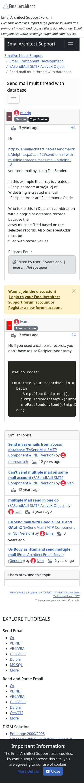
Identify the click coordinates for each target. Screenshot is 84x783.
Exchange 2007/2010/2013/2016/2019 (41, 739)
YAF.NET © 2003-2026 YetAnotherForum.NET (66, 594)
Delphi (15, 659)
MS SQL (16, 664)
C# (12, 637)
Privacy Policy (18, 592)
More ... (16, 670)
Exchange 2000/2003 (27, 733)
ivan (20, 321)
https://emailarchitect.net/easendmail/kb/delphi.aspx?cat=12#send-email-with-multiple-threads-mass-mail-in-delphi (41, 157)
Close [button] (53, 771)
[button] (34, 299)
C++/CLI (16, 712)
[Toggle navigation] (70, 44)
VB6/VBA (17, 648)
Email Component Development (36, 61)
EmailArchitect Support (31, 44)
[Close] (74, 291)
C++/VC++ (18, 653)
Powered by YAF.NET (40, 592)
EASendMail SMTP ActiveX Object (37, 66)
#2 (73, 334)
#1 (73, 127)
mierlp (22, 112)
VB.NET (16, 643)
